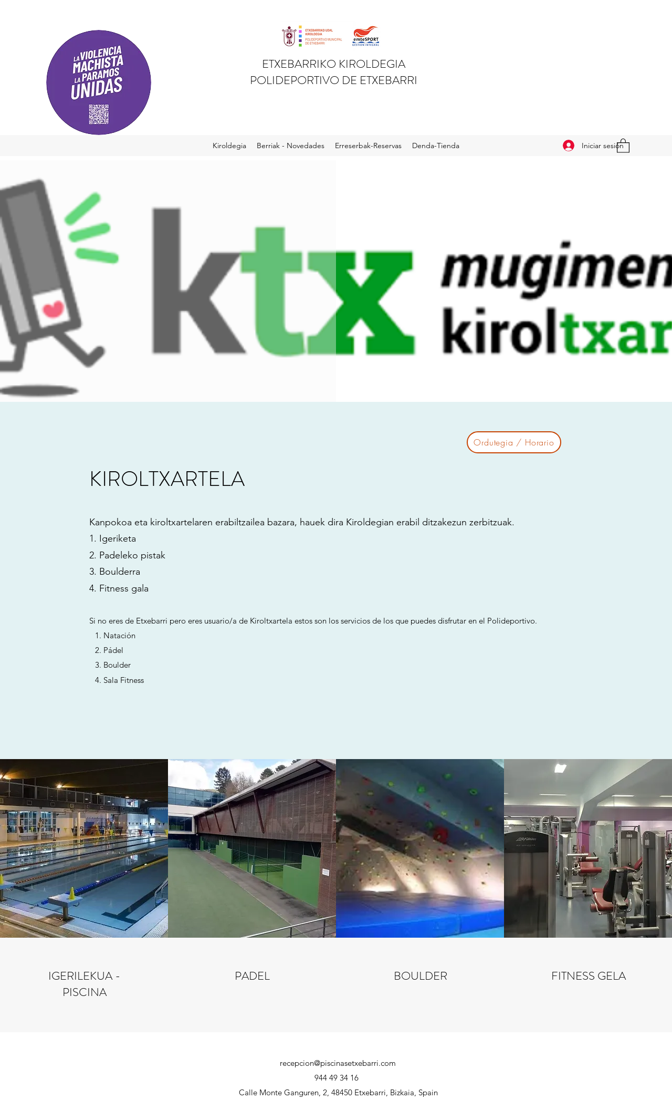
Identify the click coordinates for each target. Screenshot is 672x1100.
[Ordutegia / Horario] (514, 442)
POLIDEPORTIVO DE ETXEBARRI (333, 80)
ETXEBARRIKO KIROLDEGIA (333, 64)
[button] (623, 145)
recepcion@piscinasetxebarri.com (338, 1063)
